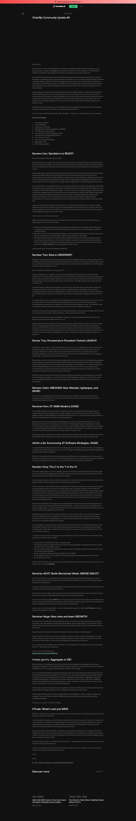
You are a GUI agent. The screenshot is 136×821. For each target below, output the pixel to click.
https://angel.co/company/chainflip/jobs (45, 654)
